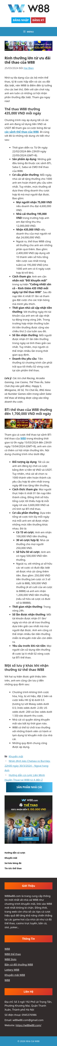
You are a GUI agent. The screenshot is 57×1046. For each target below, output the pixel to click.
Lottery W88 (12, 969)
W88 (23, 438)
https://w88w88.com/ (28, 1025)
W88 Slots (10, 959)
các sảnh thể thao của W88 (22, 132)
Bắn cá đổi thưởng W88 (19, 964)
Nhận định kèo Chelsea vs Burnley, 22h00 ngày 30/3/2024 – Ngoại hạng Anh (27, 765)
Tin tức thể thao (13, 868)
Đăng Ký (38, 20)
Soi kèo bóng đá (13, 863)
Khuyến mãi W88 (15, 975)
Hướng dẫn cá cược (15, 852)
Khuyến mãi (16, 756)
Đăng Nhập (21, 20)
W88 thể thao (13, 954)
